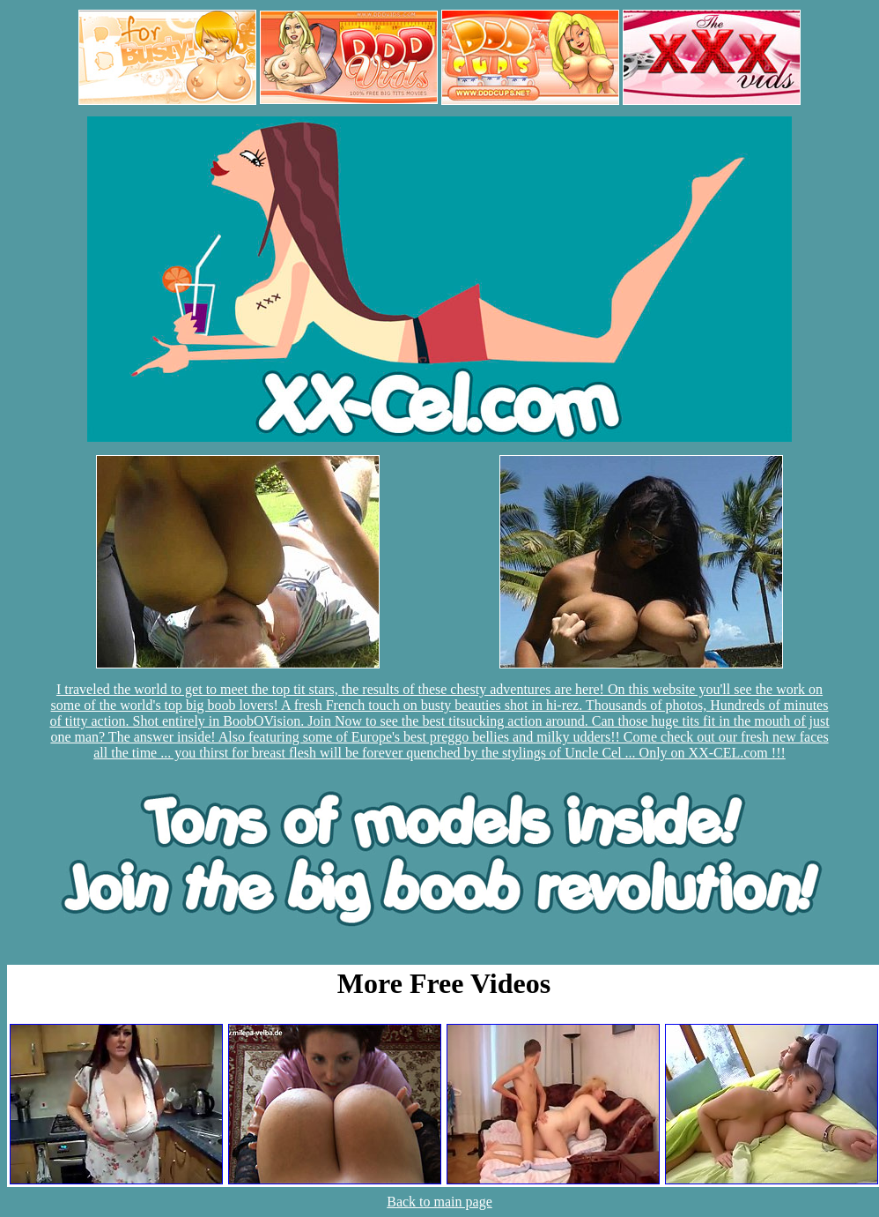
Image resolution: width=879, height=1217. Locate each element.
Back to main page (439, 1201)
